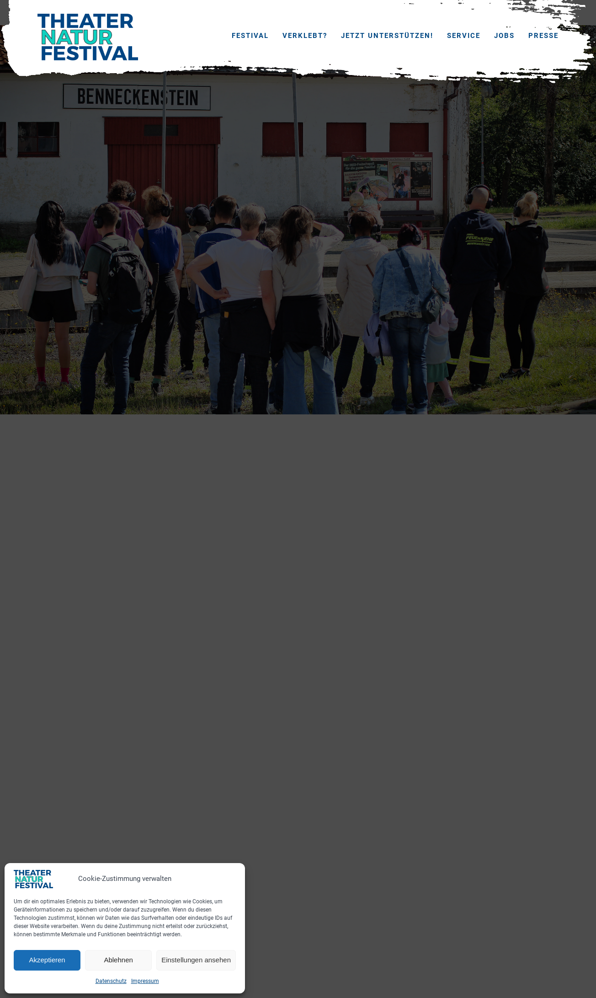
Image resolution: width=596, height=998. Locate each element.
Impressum (145, 981)
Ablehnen (118, 960)
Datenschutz (111, 981)
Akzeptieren (47, 960)
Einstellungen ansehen (196, 960)
